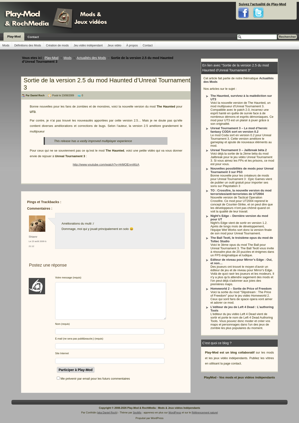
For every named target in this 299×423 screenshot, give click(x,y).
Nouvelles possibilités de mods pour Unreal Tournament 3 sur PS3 (242, 170)
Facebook (243, 5)
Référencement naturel (205, 412)
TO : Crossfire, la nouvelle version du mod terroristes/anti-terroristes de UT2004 (240, 192)
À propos (132, 45)
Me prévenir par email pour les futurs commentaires (95, 378)
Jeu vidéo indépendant (88, 45)
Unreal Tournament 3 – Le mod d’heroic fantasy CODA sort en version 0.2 (238, 129)
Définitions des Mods (27, 45)
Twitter (258, 5)
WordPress (174, 412)
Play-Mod (14, 36)
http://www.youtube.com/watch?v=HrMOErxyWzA (106, 164)
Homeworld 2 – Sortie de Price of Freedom (241, 288)
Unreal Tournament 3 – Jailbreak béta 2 (238, 150)
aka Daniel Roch (107, 412)
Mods (5, 45)
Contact (33, 37)
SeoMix (137, 412)
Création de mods (57, 45)
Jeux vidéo (114, 45)
